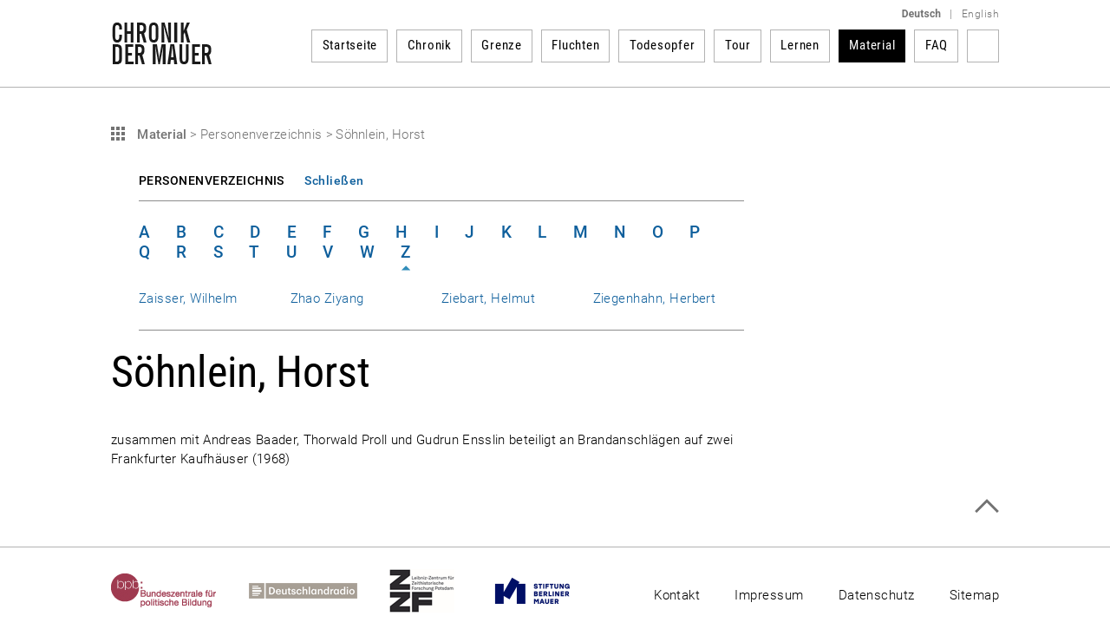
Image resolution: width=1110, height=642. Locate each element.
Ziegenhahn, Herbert (654, 298)
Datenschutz (877, 595)
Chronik (430, 45)
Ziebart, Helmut (488, 298)
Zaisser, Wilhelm (188, 298)
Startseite (350, 45)
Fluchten (575, 45)
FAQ (936, 45)
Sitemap (974, 595)
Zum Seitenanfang (986, 506)
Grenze (501, 45)
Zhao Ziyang (327, 298)
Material (872, 45)
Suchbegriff (983, 45)
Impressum (769, 595)
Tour (738, 45)
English (980, 14)
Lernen (799, 45)
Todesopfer (662, 45)
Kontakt (677, 595)
